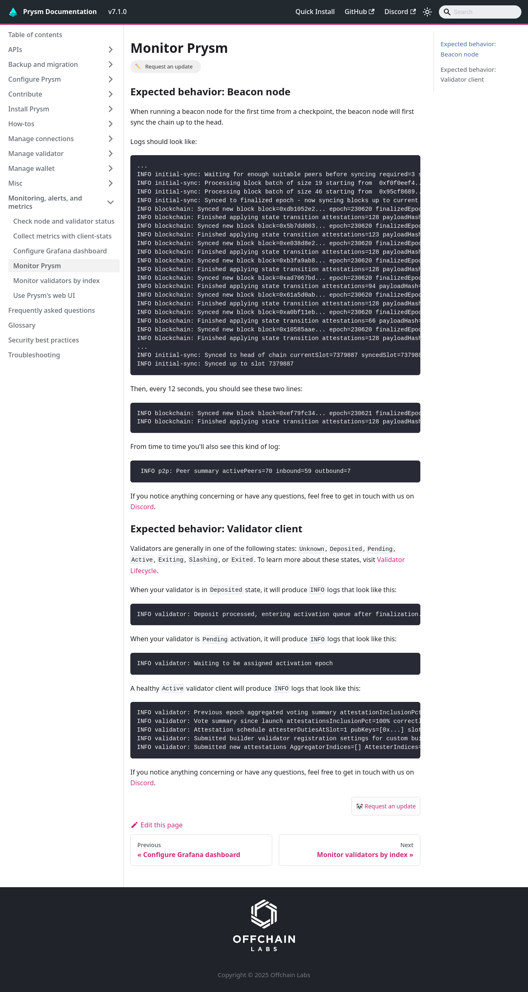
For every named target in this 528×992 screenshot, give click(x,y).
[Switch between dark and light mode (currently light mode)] (427, 12)
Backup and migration (43, 64)
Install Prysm (28, 108)
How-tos (21, 123)
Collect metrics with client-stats (62, 236)
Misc (15, 183)
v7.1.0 (117, 11)
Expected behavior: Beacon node (468, 49)
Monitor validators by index (56, 280)
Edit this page (156, 824)
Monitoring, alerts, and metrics (45, 202)
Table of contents (35, 34)
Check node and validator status (64, 221)
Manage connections (41, 138)
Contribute (25, 94)
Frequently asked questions (51, 310)
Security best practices (43, 340)
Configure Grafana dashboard (60, 250)
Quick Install (315, 11)
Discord (400, 11)
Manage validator (36, 153)
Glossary (21, 325)
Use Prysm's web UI (44, 295)
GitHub (360, 11)
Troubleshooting (34, 354)
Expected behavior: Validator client (468, 74)
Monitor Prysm (37, 265)
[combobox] (480, 12)
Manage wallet (31, 168)
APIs (15, 49)
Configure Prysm (34, 79)
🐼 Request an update (386, 806)
